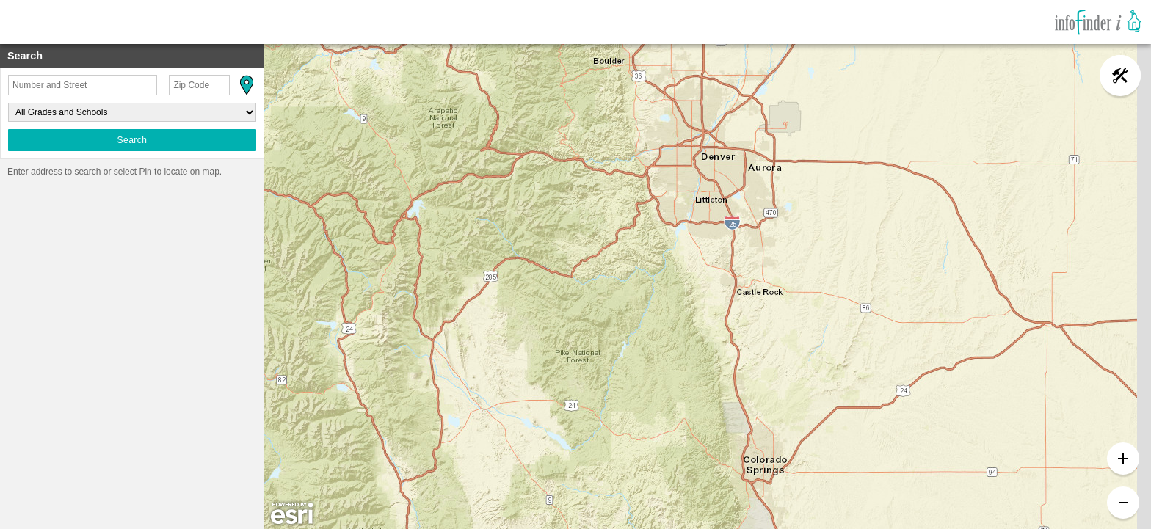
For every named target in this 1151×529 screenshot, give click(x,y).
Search (132, 140)
